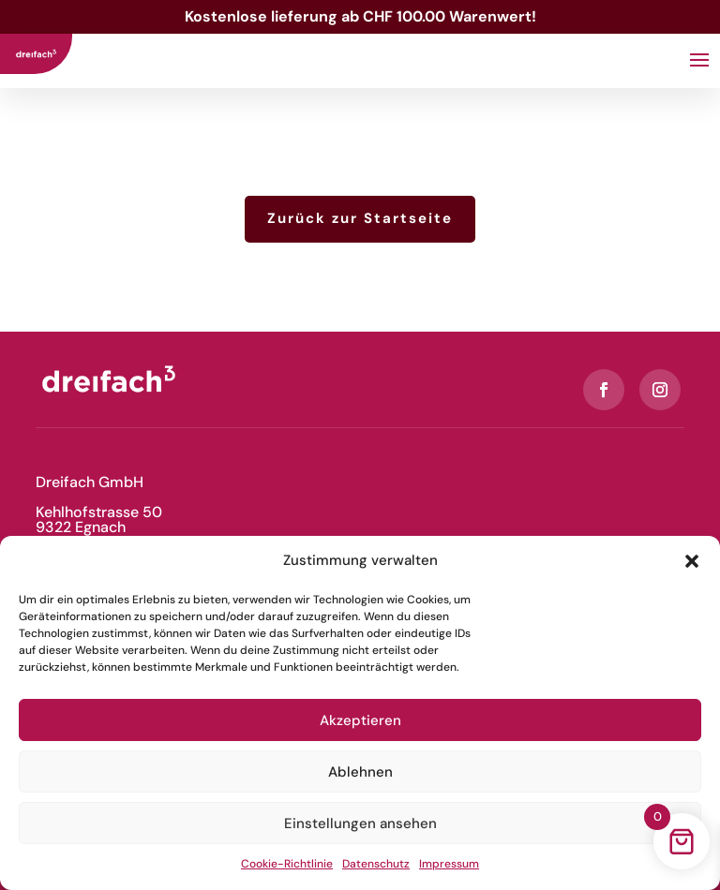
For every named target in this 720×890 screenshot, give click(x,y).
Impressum (449, 863)
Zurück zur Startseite (360, 218)
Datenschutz (376, 863)
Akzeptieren (360, 720)
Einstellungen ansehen (360, 823)
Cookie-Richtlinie (287, 863)
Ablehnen (360, 772)
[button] (691, 561)
